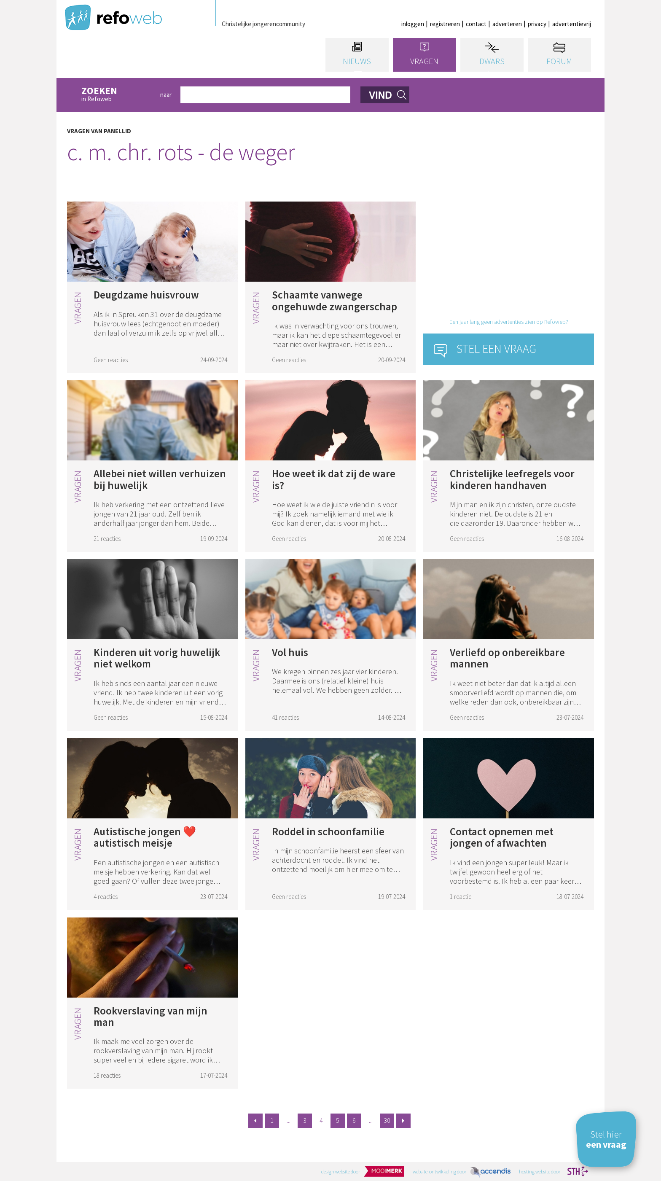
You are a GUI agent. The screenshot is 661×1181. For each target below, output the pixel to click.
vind (380, 95)
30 (387, 1120)
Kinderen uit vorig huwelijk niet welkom (157, 658)
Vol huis (290, 652)
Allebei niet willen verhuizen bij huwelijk (160, 479)
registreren (445, 24)
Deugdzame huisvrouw (146, 294)
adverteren (507, 24)
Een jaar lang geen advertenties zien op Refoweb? (508, 322)
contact (476, 24)
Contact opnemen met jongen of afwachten (502, 837)
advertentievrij (571, 24)
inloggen (412, 24)
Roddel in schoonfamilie (328, 831)
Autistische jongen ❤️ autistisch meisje (145, 837)
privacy (537, 24)
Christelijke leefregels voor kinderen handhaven (512, 479)
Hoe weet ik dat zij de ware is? (333, 479)
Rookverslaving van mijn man (150, 1016)
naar (166, 95)
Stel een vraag (496, 348)
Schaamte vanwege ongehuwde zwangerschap (334, 300)
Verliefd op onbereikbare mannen (507, 658)
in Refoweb (116, 94)
